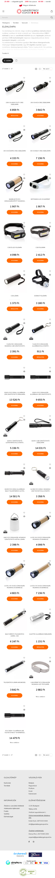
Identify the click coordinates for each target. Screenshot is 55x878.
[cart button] (51, 11)
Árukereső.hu (20, 856)
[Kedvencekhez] (24, 77)
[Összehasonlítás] (24, 81)
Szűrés (8, 61)
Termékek (16, 23)
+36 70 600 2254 (43, 834)
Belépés (31, 783)
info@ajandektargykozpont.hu (38, 824)
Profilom (31, 788)
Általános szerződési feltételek (14, 806)
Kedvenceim (33, 794)
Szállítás (6, 814)
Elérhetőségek (8, 817)
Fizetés (6, 811)
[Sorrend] (47, 69)
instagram (33, 842)
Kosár (31, 791)
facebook (29, 842)
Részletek (14, 115)
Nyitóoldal (7, 783)
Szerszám (25, 23)
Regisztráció (33, 786)
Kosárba (40, 115)
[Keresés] (27, 17)
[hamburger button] (3, 11)
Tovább (4, 53)
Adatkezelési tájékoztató (12, 809)
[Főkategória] (6, 23)
